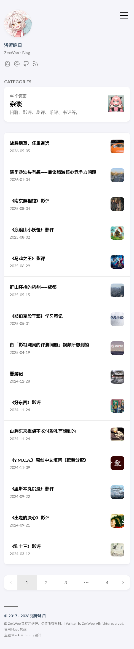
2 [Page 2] (46, 582)
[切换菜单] (124, 15)
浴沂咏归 (13, 45)
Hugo (15, 629)
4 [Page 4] (107, 582)
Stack (15, 635)
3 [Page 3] (65, 582)
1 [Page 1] (27, 582)
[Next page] (123, 582)
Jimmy (29, 635)
